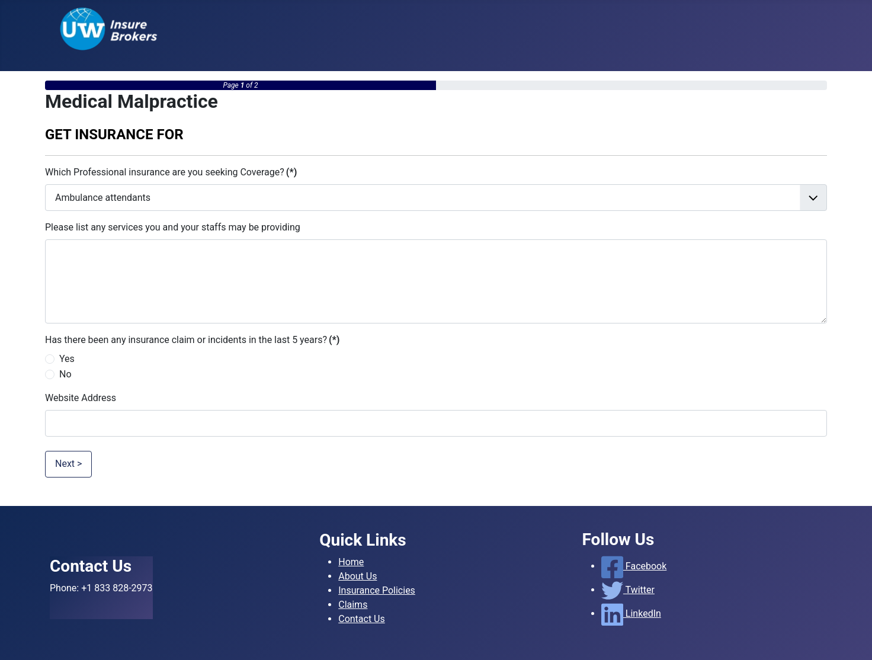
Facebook (634, 566)
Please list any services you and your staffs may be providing (172, 227)
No (65, 374)
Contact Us (361, 618)
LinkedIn (631, 613)
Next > (68, 463)
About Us (357, 576)
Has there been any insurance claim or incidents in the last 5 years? (192, 339)
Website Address (80, 397)
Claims (352, 604)
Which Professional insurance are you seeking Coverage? (171, 172)
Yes (67, 358)
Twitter (628, 589)
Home (351, 562)
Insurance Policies (376, 590)
